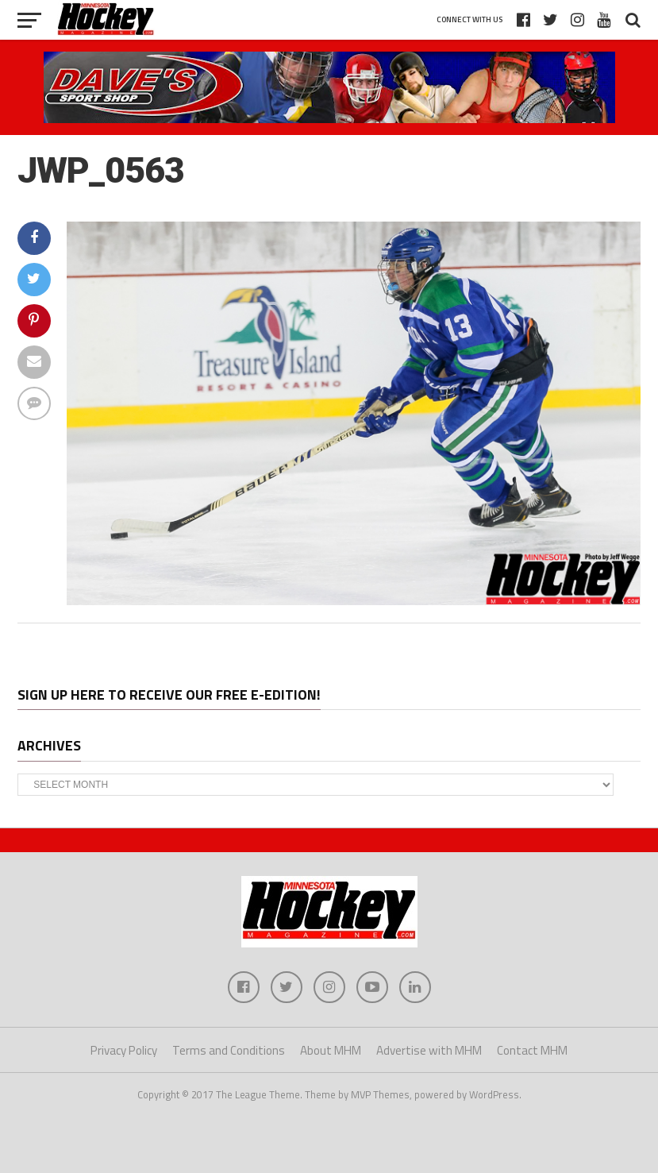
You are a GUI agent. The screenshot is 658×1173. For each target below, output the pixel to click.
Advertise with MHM (429, 1050)
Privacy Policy (123, 1050)
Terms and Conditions (228, 1050)
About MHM (330, 1050)
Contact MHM (532, 1050)
